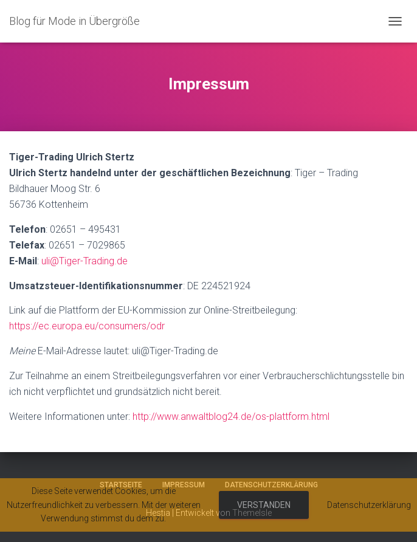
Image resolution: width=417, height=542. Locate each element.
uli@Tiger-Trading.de (84, 261)
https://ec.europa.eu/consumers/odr (87, 326)
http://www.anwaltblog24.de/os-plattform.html (231, 416)
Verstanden (264, 505)
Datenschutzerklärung (369, 505)
